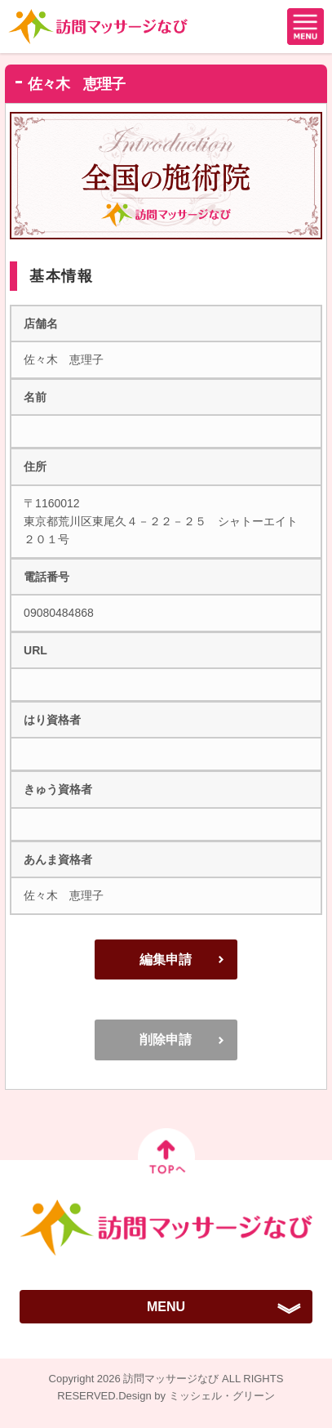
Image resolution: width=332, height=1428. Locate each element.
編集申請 (165, 959)
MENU (166, 1307)
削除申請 (165, 1039)
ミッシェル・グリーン (222, 1396)
